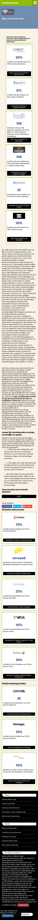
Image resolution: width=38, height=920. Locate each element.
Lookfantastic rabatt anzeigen (19, 607)
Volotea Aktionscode (9, 799)
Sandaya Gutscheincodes (11, 808)
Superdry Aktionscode (9, 841)
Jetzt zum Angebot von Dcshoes (19, 239)
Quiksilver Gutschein (9, 836)
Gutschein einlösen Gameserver (19, 714)
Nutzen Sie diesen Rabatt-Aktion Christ (19, 73)
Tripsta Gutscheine (8, 804)
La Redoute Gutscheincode (11, 832)
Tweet (17, 506)
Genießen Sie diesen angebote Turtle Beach (19, 641)
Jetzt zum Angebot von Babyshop (19, 140)
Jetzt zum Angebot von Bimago (19, 747)
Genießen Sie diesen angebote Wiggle (19, 173)
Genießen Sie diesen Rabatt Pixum (19, 206)
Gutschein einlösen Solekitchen (19, 573)
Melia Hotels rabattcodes (11, 816)
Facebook (7, 506)
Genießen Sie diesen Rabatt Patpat (19, 540)
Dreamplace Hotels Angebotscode (14, 812)
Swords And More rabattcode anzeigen (19, 781)
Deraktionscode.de (10, 3)
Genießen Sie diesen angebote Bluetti (19, 107)
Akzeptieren (7, 916)
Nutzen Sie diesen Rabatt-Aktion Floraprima (19, 676)
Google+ (27, 506)
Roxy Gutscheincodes (9, 828)
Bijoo (19, 496)
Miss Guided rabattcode (10, 845)
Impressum (23, 905)
